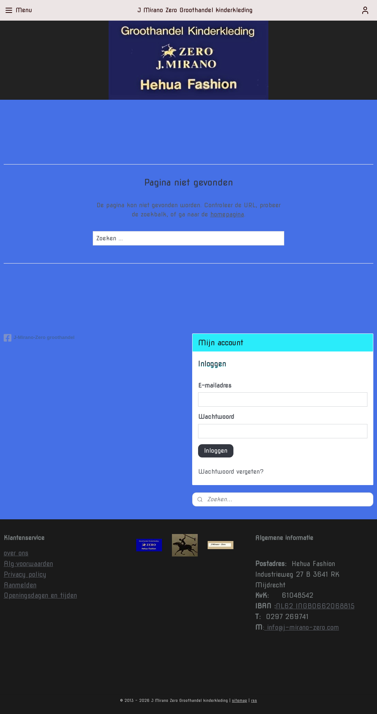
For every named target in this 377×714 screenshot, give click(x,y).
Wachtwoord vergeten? (231, 471)
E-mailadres (215, 385)
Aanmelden (20, 585)
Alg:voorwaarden (28, 564)
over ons (16, 553)
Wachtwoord (216, 416)
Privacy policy (25, 574)
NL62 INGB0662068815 (315, 606)
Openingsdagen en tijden (40, 595)
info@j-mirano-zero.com (301, 627)
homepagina (227, 214)
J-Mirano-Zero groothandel (39, 337)
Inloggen (216, 450)
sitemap (239, 700)
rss (254, 700)
